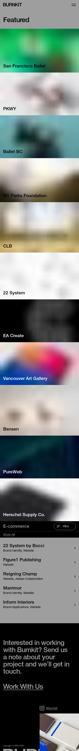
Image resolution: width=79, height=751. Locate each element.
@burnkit (48, 708)
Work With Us (23, 687)
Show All (9, 534)
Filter (63, 526)
